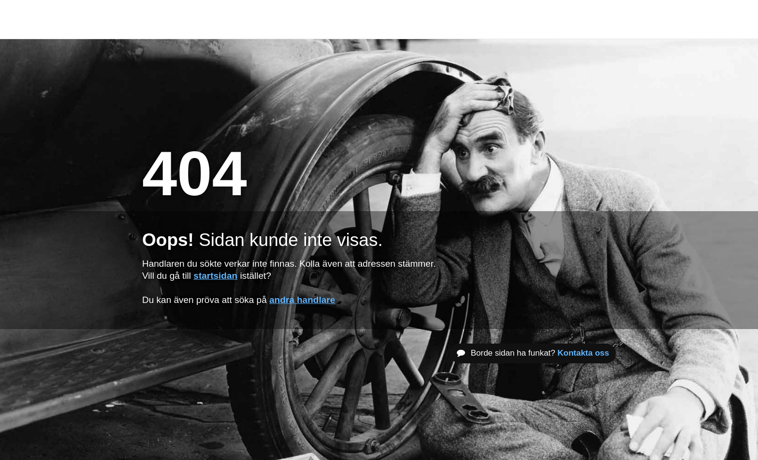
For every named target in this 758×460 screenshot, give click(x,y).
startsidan (215, 276)
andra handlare (302, 300)
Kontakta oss (583, 353)
